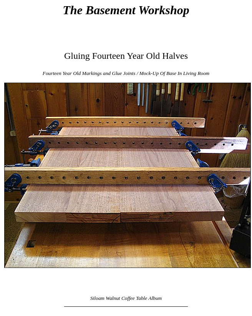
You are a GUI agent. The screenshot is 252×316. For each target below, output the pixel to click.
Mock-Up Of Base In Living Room (174, 73)
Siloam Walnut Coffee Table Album (126, 298)
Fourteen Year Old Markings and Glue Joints (89, 73)
